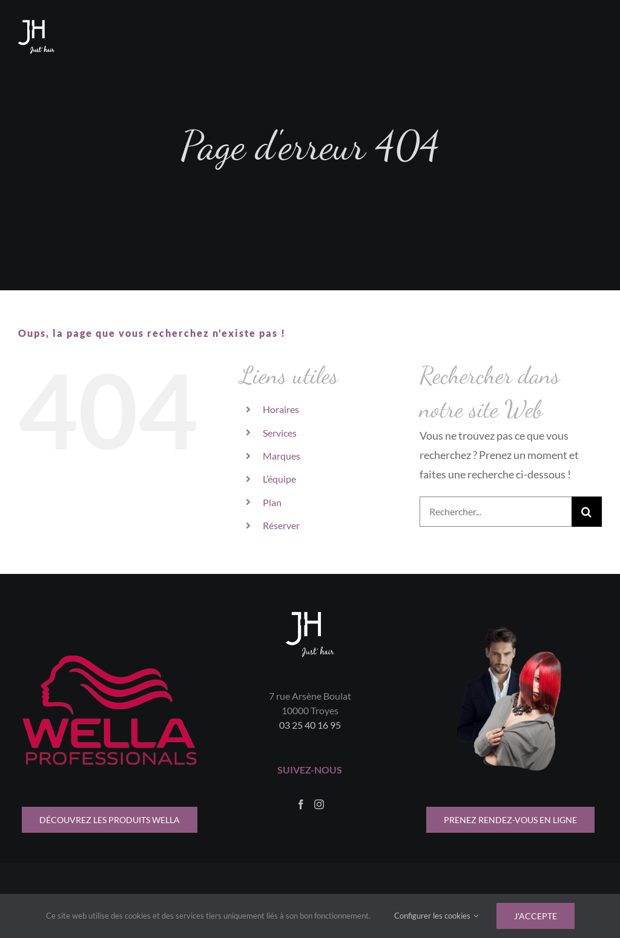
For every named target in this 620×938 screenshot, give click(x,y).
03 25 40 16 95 (310, 725)
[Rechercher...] (496, 512)
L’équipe (279, 478)
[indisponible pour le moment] (510, 820)
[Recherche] (587, 512)
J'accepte (535, 916)
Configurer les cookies (436, 915)
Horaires (281, 409)
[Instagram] (319, 804)
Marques (281, 455)
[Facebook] (301, 804)
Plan (272, 502)
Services (280, 432)
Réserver (281, 525)
